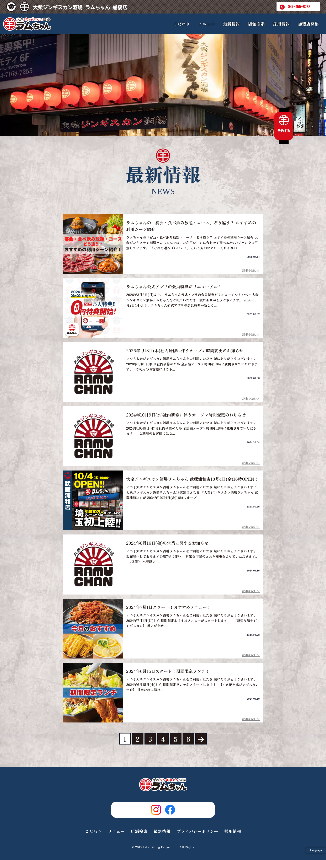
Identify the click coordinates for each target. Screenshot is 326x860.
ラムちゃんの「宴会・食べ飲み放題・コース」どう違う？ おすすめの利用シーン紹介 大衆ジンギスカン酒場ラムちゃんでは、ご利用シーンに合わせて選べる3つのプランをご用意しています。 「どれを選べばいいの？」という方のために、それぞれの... (192, 242)
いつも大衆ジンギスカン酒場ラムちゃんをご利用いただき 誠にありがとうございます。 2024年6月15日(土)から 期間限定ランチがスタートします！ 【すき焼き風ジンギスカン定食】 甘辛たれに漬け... (192, 684)
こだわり (181, 24)
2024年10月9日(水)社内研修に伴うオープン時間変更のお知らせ (186, 415)
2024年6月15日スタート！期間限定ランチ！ (167, 671)
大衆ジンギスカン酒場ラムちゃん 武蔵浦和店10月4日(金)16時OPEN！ (192, 479)
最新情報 (231, 24)
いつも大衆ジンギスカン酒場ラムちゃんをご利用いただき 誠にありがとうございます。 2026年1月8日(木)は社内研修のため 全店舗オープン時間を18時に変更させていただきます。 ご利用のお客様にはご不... (192, 364)
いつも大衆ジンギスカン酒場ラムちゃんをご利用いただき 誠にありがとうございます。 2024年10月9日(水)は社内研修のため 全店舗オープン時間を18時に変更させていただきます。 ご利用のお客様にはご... (192, 428)
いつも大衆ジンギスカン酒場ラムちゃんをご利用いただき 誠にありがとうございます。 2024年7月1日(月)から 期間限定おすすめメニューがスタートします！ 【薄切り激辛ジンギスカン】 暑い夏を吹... (192, 620)
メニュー (116, 831)
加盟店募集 (308, 24)
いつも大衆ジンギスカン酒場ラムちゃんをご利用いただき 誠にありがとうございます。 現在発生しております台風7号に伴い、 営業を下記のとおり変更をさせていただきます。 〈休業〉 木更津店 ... (192, 556)
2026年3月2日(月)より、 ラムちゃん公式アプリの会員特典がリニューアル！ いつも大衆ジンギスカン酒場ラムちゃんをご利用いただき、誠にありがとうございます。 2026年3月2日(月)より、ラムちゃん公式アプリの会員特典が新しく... (192, 300)
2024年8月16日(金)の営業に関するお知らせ (167, 543)
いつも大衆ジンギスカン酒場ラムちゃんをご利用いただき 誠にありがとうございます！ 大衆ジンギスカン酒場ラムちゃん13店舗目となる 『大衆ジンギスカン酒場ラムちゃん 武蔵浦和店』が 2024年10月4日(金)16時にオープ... (192, 492)
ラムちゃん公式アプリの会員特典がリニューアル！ (174, 287)
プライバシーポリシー (197, 831)
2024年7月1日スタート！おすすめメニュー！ (168, 607)
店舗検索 (256, 24)
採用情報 (281, 24)
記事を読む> (251, 270)
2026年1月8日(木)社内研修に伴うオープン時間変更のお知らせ (184, 351)
